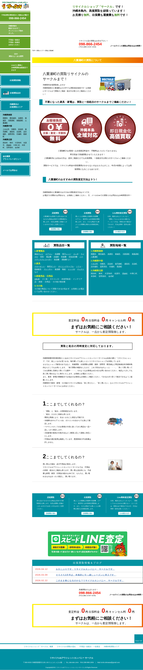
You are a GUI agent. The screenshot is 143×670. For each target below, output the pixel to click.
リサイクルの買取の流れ (66, 647)
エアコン (49, 254)
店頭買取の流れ (55, 229)
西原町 (125, 267)
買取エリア (40, 50)
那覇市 (5, 118)
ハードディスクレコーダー (50, 260)
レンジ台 (77, 269)
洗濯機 (58, 254)
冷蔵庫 (61, 257)
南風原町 (20, 120)
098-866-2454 (17, 18)
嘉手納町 (120, 264)
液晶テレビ (39, 254)
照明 (46, 257)
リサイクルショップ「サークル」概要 (36, 647)
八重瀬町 (98, 257)
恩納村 (8, 145)
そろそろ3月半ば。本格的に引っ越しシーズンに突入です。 (86, 575)
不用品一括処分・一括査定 (91, 647)
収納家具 (42, 269)
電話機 (53, 257)
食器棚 (62, 269)
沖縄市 (13, 129)
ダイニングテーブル (67, 267)
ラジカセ (38, 257)
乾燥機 (69, 257)
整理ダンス (52, 267)
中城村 (19, 134)
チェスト (38, 272)
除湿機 (66, 260)
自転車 (37, 279)
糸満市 (20, 118)
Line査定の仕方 (119, 231)
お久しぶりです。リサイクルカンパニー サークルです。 (85, 569)
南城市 (119, 254)
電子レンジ (68, 254)
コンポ (78, 254)
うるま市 (6, 129)
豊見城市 (13, 118)
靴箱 (70, 269)
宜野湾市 (11, 134)
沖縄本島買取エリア (114, 647)
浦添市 (12, 131)
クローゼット (40, 267)
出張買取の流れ (87, 231)
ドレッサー (53, 269)
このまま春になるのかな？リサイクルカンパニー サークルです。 (90, 581)
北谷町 (19, 131)
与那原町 (11, 120)
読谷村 (20, 129)
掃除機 (73, 260)
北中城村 (98, 267)
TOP (33, 50)
